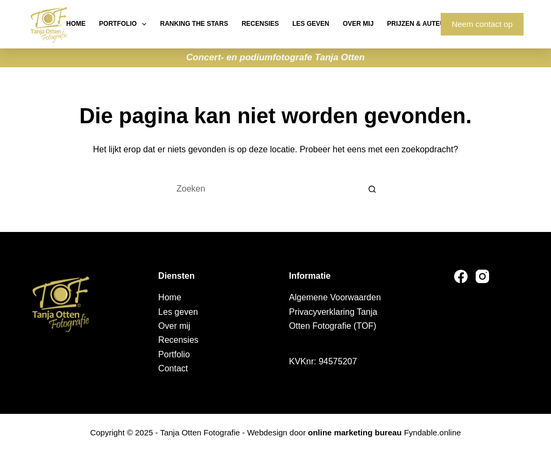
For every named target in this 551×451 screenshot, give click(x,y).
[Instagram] (482, 276)
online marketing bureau (354, 432)
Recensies (260, 23)
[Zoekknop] (372, 189)
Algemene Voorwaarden (335, 297)
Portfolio (125, 24)
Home (76, 23)
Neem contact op (481, 24)
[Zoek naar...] (265, 189)
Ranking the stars (194, 23)
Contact (173, 368)
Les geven (310, 23)
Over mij (358, 23)
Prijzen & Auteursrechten (436, 23)
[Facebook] (461, 276)
